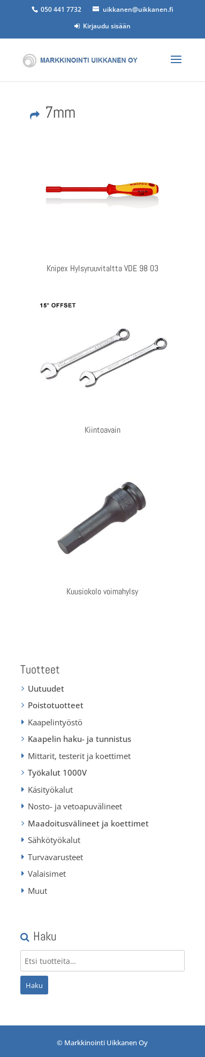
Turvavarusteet (55, 857)
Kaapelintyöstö (55, 722)
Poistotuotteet (55, 705)
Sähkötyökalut (54, 839)
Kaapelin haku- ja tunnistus (79, 738)
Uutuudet (46, 688)
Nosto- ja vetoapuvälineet (75, 806)
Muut (37, 890)
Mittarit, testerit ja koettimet (79, 755)
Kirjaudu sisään (102, 25)
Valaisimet (47, 873)
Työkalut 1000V (57, 772)
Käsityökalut (50, 789)
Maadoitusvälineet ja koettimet (88, 823)
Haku (34, 985)
